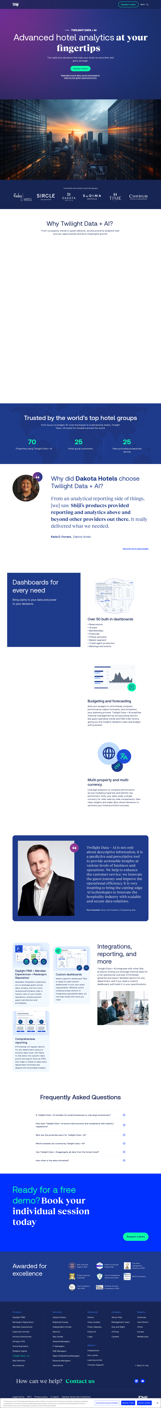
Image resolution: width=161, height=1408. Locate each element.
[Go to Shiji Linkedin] (136, 1381)
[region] (80, 1403)
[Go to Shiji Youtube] (142, 1381)
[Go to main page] (16, 4)
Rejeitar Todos (128, 1403)
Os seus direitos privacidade (107, 1403)
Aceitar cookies (144, 1403)
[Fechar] (157, 1402)
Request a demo (128, 4)
